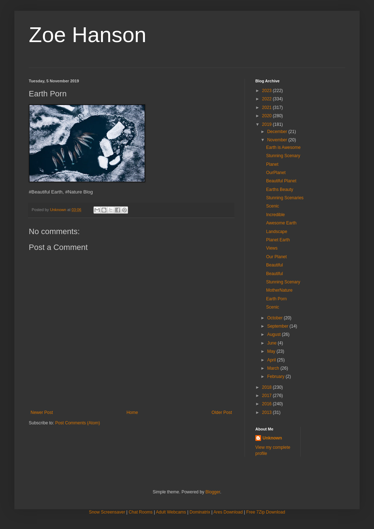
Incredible (275, 214)
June (272, 343)
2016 (267, 403)
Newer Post (42, 412)
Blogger (212, 491)
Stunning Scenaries (285, 197)
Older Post (221, 412)
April (272, 359)
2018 (267, 387)
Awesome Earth (281, 222)
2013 (267, 412)
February (276, 376)
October (275, 317)
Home (132, 412)
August (274, 334)
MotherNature (279, 290)
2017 (267, 395)
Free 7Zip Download (265, 512)
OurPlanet (276, 172)
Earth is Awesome (283, 147)
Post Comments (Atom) (77, 422)
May (272, 351)
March (273, 368)
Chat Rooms (141, 512)
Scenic (272, 206)
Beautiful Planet (281, 180)
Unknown (272, 438)
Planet (272, 164)
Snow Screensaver (107, 512)
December (277, 131)
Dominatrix (200, 512)
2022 (267, 98)
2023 (267, 90)
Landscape (276, 231)
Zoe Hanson (87, 35)
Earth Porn (276, 298)
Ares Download (228, 512)
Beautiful (274, 265)
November (277, 139)
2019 (267, 124)
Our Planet (276, 256)
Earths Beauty (279, 189)
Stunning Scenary (283, 155)
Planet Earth (278, 239)
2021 (267, 107)
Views (272, 248)
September (278, 326)
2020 (267, 115)
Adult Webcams (171, 512)
